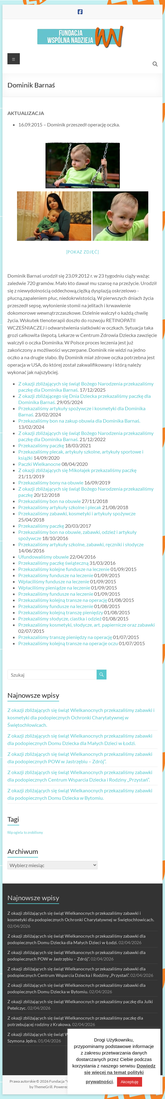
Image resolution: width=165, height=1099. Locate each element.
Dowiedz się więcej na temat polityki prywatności (120, 1073)
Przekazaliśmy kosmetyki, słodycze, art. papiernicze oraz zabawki (86, 625)
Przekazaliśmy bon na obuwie (49, 501)
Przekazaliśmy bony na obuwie (50, 482)
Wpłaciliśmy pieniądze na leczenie (54, 587)
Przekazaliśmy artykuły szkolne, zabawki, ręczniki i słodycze (81, 544)
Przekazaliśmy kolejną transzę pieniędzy (60, 612)
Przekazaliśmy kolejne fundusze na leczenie (64, 569)
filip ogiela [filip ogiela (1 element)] (15, 832)
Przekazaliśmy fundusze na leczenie (55, 575)
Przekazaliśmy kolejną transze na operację (62, 600)
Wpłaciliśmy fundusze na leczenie (53, 581)
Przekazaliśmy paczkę (41, 445)
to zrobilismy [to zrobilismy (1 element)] (33, 832)
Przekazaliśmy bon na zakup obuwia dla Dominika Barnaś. (79, 421)
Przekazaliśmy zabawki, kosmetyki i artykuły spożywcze (77, 513)
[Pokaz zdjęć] (82, 251)
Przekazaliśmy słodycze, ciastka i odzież (60, 618)
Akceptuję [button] (129, 1082)
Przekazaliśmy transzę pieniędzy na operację (65, 637)
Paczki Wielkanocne (39, 464)
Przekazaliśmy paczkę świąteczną (53, 563)
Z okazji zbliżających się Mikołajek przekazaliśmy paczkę (77, 470)
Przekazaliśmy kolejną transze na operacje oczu (68, 643)
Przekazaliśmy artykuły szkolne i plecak (59, 507)
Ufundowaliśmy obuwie (43, 557)
